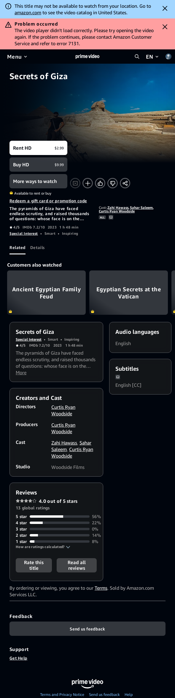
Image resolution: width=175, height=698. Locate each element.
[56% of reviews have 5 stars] (56, 516)
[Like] (100, 183)
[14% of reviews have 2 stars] (56, 535)
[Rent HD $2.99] (38, 148)
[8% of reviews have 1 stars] (56, 541)
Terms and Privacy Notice (62, 694)
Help (129, 694)
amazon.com (28, 12)
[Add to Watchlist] (87, 183)
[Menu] (17, 56)
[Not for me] (112, 183)
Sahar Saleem (141, 207)
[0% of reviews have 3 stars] (56, 528)
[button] (43, 547)
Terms (101, 588)
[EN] (152, 56)
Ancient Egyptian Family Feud (46, 292)
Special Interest (23, 233)
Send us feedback (104, 694)
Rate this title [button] (34, 565)
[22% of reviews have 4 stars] (56, 522)
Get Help (18, 658)
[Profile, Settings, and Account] (168, 56)
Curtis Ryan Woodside (117, 211)
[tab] (17, 247)
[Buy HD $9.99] (38, 164)
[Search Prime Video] (137, 56)
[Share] (125, 183)
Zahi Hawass (117, 207)
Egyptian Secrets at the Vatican (128, 292)
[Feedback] (87, 629)
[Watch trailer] (75, 183)
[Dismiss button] (165, 8)
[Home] (87, 56)
